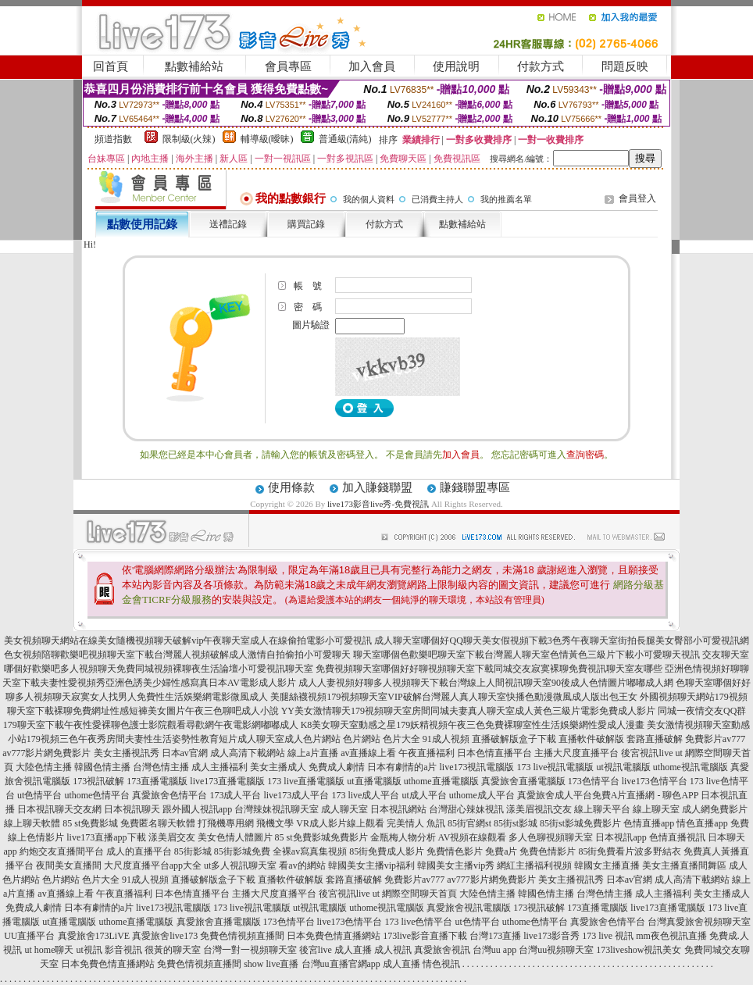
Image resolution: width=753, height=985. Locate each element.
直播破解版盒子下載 (514, 738)
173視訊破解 (98, 781)
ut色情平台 (39, 795)
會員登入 (637, 198)
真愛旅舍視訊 (442, 949)
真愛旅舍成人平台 (554, 795)
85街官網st (469, 823)
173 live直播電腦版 (305, 781)
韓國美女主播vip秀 (455, 865)
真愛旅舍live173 (165, 935)
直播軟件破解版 (591, 738)
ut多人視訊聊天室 (240, 865)
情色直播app (701, 823)
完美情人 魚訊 (416, 823)
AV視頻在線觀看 (472, 837)
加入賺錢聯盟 (377, 487)
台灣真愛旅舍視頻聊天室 (699, 921)
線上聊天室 (656, 809)
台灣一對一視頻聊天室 (250, 949)
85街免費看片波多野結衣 (629, 851)
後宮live (315, 949)
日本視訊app (620, 837)
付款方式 (540, 66)
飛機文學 (275, 823)
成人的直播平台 (139, 851)
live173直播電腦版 (227, 781)
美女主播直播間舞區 (684, 865)
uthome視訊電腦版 (690, 767)
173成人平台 (235, 795)
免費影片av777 (715, 738)
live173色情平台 (654, 781)
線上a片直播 (312, 753)
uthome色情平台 (97, 795)
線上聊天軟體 (32, 823)
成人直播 (353, 949)
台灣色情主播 (161, 767)
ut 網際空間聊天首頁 (415, 893)
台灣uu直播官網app (341, 963)
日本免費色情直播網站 (333, 935)
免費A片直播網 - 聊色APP (645, 795)
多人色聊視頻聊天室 (551, 837)
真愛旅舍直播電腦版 (523, 781)
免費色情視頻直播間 (242, 935)
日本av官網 (185, 753)
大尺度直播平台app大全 (153, 865)
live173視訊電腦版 (476, 767)
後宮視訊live (647, 753)
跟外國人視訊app (197, 809)
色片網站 (361, 738)
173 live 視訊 (607, 935)
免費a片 (501, 851)
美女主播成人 (278, 767)
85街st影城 (515, 823)
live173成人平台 (296, 795)
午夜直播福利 (426, 753)
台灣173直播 (495, 935)
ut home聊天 (48, 949)
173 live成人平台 (365, 795)
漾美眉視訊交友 (539, 809)
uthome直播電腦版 (441, 781)
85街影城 (193, 851)
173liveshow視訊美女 (638, 949)
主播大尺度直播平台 (576, 753)
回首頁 (110, 66)
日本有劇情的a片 (402, 767)
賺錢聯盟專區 (475, 487)
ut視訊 (89, 949)
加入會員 (371, 66)
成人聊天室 (344, 809)
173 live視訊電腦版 (555, 767)
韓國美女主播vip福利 (371, 865)
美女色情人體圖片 (235, 837)
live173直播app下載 (105, 837)
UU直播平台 (29, 935)
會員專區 (288, 66)
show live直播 (271, 963)
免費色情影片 (547, 851)
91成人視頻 (446, 738)
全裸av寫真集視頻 (310, 851)
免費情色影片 (454, 851)
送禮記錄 (228, 224)
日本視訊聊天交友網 (59, 809)
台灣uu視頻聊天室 (556, 949)
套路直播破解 (654, 738)
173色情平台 (593, 781)
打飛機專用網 (226, 823)
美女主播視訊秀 (126, 753)
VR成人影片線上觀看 (340, 823)
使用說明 (456, 66)
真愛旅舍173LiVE (94, 935)
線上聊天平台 (602, 809)
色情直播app (648, 823)
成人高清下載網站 (247, 753)
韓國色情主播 (102, 767)
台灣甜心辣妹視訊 (466, 809)
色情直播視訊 (677, 837)
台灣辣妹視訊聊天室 (276, 809)
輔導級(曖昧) (267, 139)
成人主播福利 (219, 767)
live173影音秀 (551, 935)
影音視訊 (123, 949)
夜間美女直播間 (69, 865)
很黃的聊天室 (173, 949)
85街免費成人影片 (386, 851)
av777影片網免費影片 (46, 753)
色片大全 (401, 738)
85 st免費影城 (90, 823)
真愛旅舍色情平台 (169, 795)
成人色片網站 (312, 738)
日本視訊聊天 (132, 809)
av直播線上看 (368, 753)
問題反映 (624, 66)
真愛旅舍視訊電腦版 (468, 907)
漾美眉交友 (171, 837)
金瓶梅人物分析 (403, 837)
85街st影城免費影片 (580, 823)
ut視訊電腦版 (623, 767)
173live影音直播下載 (425, 935)
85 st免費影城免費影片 (321, 837)
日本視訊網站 (398, 809)
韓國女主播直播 (607, 865)
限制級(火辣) (189, 139)
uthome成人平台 (482, 795)
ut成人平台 (423, 795)
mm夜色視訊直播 (671, 935)
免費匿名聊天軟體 (157, 823)
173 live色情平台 (419, 921)
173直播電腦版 (157, 781)
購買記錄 (306, 224)
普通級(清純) (345, 139)
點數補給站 (194, 66)
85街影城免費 (242, 851)
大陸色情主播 (44, 767)
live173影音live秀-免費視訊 (378, 504)
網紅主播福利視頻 (534, 865)
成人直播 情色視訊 (421, 963)
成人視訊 (393, 949)
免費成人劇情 (337, 767)
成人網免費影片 (715, 809)
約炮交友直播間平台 (62, 851)
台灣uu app (494, 949)
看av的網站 (302, 865)
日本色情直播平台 (494, 753)
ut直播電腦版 (374, 781)
